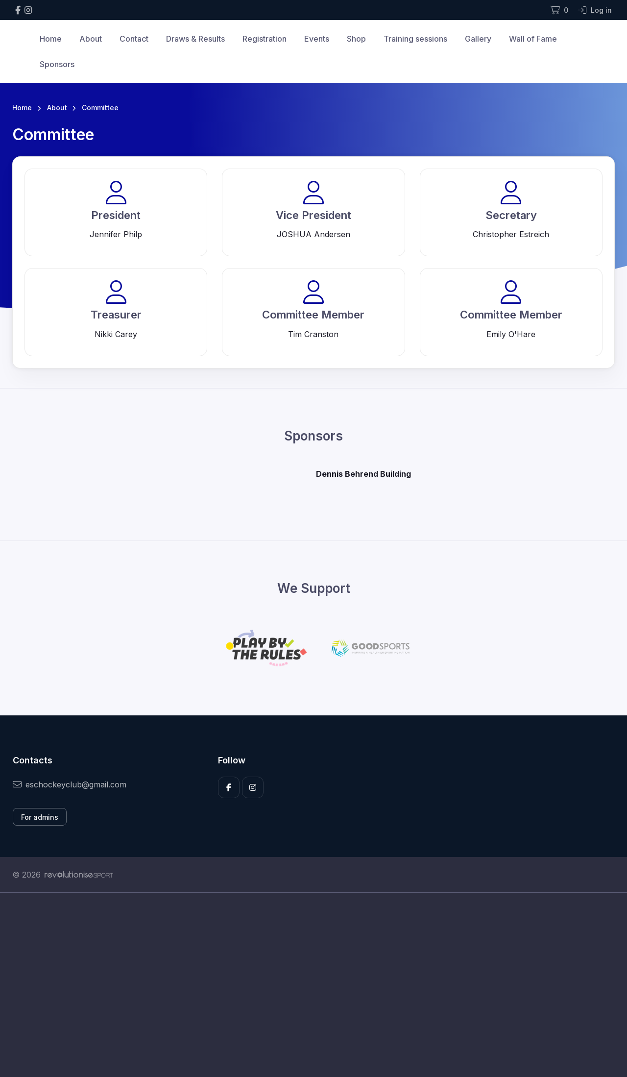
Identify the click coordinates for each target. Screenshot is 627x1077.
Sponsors (57, 64)
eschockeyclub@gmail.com (69, 784)
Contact (134, 39)
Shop (356, 39)
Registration (264, 39)
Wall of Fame (533, 39)
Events (316, 39)
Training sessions (415, 39)
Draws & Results (195, 39)
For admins (39, 817)
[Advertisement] (306, 984)
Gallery (478, 39)
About (90, 39)
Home (51, 39)
